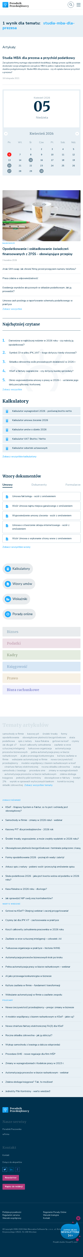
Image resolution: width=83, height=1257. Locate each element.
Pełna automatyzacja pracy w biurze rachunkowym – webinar (37, 966)
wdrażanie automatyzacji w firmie (29, 759)
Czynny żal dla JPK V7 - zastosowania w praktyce (32, 920)
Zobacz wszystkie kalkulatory (19, 456)
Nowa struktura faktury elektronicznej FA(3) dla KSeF (34, 1026)
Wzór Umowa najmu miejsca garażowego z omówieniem (42, 506)
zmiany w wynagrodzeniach (63, 770)
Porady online (19, 614)
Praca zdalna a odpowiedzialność (20, 278)
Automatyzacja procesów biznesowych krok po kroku (34, 957)
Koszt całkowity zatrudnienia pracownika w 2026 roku (34, 929)
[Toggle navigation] (79, 4)
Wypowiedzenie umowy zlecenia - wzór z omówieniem (41, 515)
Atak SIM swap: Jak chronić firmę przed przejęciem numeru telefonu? (39, 269)
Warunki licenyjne (51, 1215)
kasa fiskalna (42, 741)
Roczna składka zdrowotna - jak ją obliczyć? (28, 1035)
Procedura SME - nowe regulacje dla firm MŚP (30, 1054)
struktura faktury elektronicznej (21, 766)
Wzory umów (18, 584)
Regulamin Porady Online (54, 1212)
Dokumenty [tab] (39, 485)
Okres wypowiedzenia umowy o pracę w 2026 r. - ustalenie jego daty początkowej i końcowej (43, 382)
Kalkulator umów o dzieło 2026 (29, 429)
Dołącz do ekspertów (12, 1162)
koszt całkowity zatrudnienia (35, 745)
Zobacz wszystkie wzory (16, 547)
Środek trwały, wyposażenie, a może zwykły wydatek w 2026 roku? (42, 838)
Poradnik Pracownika (11, 1129)
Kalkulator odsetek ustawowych (29, 448)
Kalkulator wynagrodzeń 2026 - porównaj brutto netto (42, 411)
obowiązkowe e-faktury (57, 777)
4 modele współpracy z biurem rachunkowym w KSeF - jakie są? (39, 1016)
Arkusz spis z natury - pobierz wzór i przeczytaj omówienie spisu (40, 866)
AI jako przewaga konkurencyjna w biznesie (28, 976)
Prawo (12, 678)
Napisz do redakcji (13, 1186)
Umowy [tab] (7, 485)
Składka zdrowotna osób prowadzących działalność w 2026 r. (42, 362)
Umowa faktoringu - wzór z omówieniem (34, 496)
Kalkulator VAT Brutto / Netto (29, 439)
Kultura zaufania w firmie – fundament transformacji (32, 985)
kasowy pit (33, 734)
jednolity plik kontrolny (28, 777)
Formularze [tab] (73, 485)
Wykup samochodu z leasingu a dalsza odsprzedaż (32, 1044)
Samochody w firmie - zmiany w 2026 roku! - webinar (33, 820)
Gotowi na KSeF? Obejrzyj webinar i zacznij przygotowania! (36, 911)
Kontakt (5, 1155)
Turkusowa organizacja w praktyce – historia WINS (32, 948)
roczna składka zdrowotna (56, 766)
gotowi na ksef (60, 741)
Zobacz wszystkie (12, 309)
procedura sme (37, 770)
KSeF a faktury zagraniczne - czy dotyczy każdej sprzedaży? (41, 371)
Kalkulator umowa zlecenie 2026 (30, 420)
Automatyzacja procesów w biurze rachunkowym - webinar (37, 1072)
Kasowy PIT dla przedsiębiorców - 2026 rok (29, 829)
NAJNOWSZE (8, 243)
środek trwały (50, 734)
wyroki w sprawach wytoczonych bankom (32, 781)
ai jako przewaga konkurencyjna (37, 755)
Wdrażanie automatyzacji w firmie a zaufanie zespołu (33, 994)
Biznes (12, 632)
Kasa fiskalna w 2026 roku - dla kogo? (26, 889)
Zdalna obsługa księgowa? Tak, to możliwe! (29, 1082)
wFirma (5, 1134)
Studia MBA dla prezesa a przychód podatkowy (38, 58)
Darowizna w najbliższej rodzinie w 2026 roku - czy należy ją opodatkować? (41, 343)
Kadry (12, 655)
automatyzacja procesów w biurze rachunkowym (30, 774)
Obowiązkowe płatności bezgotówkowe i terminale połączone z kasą (42, 848)
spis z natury (25, 741)
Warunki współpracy (11, 1218)
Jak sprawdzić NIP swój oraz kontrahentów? (29, 898)
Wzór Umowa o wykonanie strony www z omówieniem (42, 538)
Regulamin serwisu (11, 1215)
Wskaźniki (16, 599)
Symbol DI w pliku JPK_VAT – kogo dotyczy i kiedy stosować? (43, 352)
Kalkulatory (17, 569)
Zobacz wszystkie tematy (38, 785)
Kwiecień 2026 (42, 134)
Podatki (14, 643)
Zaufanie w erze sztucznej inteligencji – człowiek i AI (33, 938)
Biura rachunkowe (23, 690)
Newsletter (10, 1177)
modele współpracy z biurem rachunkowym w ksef (48, 763)
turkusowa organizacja (40, 748)
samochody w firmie (13, 734)
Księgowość (17, 666)
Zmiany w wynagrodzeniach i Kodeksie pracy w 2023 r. (34, 1063)
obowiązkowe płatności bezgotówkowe (44, 737)
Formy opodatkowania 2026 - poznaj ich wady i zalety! (34, 857)
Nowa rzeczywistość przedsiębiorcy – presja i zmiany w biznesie (39, 1007)
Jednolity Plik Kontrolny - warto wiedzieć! (27, 1091)
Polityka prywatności (11, 1212)
